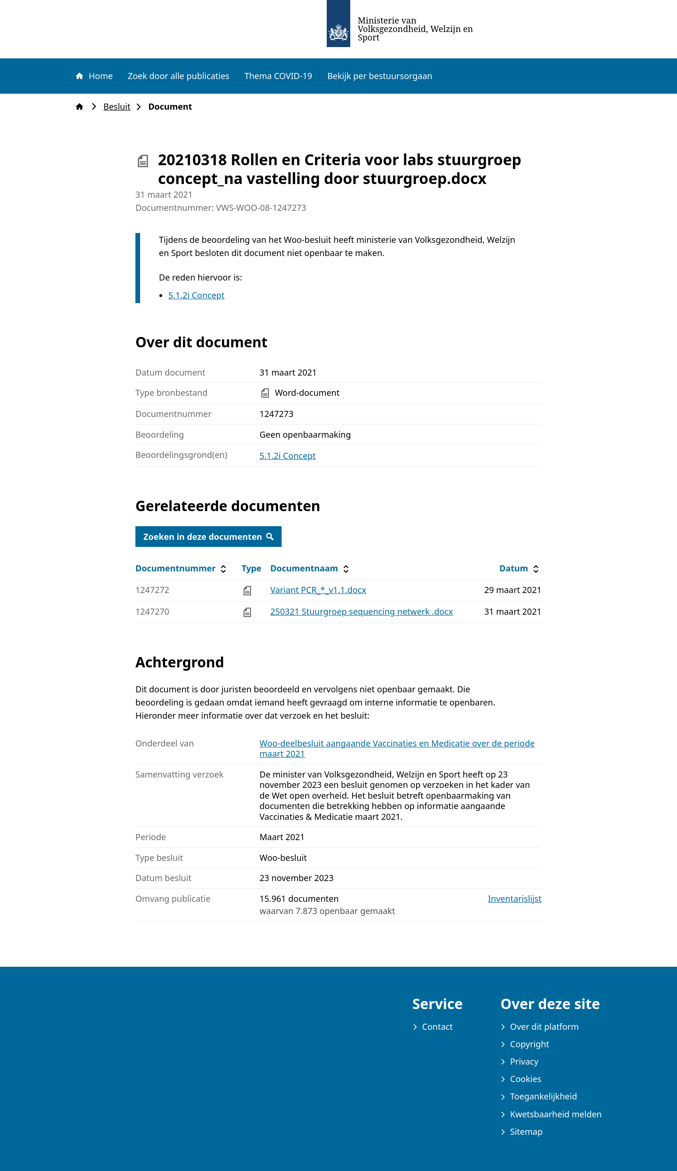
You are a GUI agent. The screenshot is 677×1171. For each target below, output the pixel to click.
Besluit (119, 106)
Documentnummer (182, 568)
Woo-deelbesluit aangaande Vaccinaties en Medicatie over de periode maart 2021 (397, 749)
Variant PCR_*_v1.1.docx (318, 589)
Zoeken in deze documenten (208, 536)
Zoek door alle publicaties (178, 75)
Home (93, 75)
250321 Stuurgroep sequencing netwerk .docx (361, 611)
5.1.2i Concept (196, 295)
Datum (520, 568)
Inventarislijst (515, 898)
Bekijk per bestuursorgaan (380, 75)
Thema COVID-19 (278, 75)
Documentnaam (311, 568)
